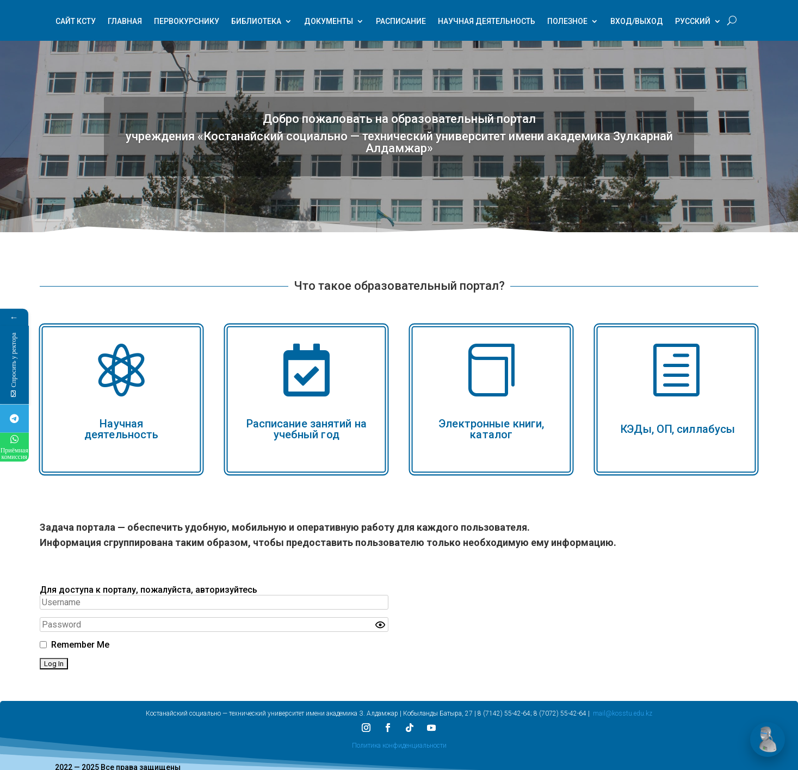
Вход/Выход (636, 22)
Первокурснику (186, 22)
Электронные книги (490, 423)
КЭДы (636, 428)
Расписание (401, 22)
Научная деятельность (486, 22)
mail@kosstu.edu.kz (622, 713)
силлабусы (706, 428)
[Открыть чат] (767, 739)
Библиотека (256, 22)
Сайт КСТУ (75, 22)
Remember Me (80, 644)
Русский (692, 22)
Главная (125, 22)
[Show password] (380, 624)
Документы (328, 22)
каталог (492, 433)
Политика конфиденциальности (399, 745)
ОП (664, 428)
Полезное (567, 22)
